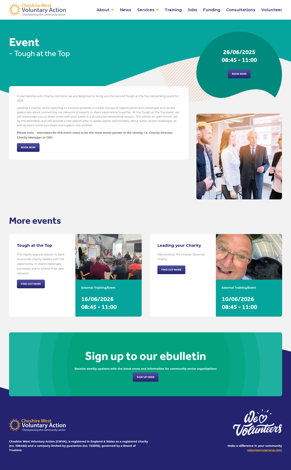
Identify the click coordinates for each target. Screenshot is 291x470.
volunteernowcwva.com (264, 450)
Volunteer (271, 9)
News (125, 9)
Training (173, 9)
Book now (239, 73)
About (103, 9)
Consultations (240, 9)
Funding (211, 9)
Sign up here (145, 377)
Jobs (192, 9)
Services (145, 9)
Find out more (31, 283)
